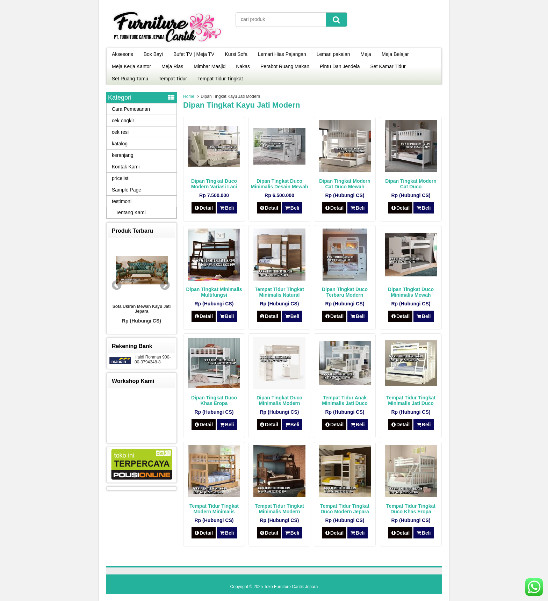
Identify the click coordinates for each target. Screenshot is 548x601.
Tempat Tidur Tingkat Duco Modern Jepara (344, 508)
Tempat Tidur (173, 78)
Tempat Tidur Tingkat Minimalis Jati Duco (410, 400)
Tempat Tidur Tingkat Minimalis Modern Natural (279, 511)
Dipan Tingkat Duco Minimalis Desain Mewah (279, 183)
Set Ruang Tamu (130, 78)
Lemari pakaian (333, 54)
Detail (203, 208)
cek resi (120, 132)
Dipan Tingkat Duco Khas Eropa (214, 400)
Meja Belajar (395, 54)
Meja (366, 54)
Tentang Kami (131, 212)
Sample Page (126, 190)
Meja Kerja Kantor (131, 66)
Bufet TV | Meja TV (194, 54)
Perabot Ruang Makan (284, 66)
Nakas (243, 66)
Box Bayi (153, 54)
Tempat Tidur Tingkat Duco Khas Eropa (410, 508)
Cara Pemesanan (131, 109)
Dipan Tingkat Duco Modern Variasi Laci (214, 183)
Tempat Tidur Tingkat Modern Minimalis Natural (214, 511)
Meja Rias (172, 66)
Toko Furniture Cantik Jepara (291, 586)
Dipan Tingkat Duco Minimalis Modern (279, 400)
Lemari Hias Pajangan (282, 54)
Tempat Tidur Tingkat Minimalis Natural (279, 292)
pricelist (120, 178)
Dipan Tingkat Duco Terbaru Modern (345, 292)
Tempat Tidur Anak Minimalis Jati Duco (345, 400)
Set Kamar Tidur (388, 66)
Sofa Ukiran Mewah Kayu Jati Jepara (142, 309)
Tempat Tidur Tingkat (220, 78)
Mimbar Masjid (209, 66)
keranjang (123, 155)
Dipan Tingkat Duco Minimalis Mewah (411, 292)
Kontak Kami (125, 166)
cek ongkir (123, 120)
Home (188, 96)
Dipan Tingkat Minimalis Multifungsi (214, 292)
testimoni (121, 201)
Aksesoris (122, 54)
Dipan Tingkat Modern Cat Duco (411, 183)
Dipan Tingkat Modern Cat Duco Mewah (344, 183)
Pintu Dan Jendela (340, 66)
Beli (226, 208)
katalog (120, 143)
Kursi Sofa (236, 54)
